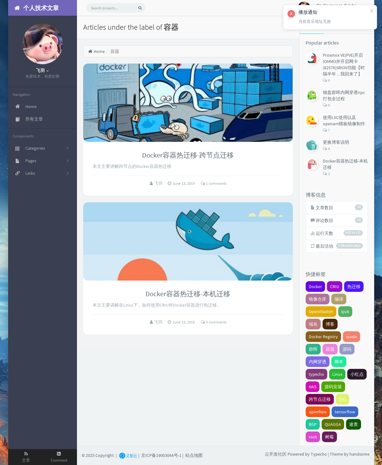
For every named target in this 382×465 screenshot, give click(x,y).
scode (351, 336)
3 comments (214, 322)
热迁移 (353, 286)
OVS (342, 399)
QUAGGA (333, 424)
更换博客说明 (336, 142)
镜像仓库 (317, 299)
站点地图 (194, 455)
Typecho (319, 454)
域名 (313, 324)
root (313, 437)
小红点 (357, 374)
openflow (318, 412)
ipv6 (345, 311)
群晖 (313, 349)
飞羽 (158, 183)
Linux (337, 374)
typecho (316, 374)
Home (96, 51)
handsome (359, 454)
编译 (338, 299)
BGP (313, 424)
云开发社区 (276, 454)
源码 (347, 349)
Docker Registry (323, 336)
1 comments (214, 183)
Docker (315, 286)
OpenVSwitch (321, 311)
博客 (330, 324)
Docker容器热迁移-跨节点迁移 (188, 155)
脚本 (338, 361)
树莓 (329, 437)
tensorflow (345, 412)
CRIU (334, 286)
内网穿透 (317, 361)
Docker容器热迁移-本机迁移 (187, 293)
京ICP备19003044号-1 (161, 455)
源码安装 (333, 387)
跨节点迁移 (320, 399)
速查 (353, 424)
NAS (312, 387)
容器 (330, 349)
